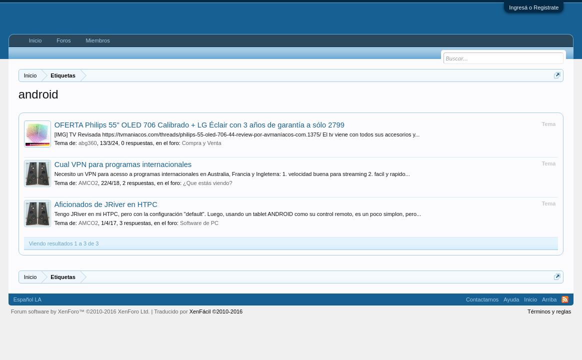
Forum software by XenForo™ (80, 311)
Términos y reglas (549, 311)
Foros (63, 41)
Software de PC (199, 223)
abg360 (87, 143)
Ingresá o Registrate (533, 7)
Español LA (28, 299)
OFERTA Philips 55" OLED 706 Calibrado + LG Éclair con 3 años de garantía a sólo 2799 (199, 125)
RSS (565, 299)
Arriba (549, 299)
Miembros (98, 41)
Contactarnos (482, 299)
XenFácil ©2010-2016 (216, 311)
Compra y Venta (202, 143)
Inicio (35, 41)
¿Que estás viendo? (207, 183)
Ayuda (511, 299)
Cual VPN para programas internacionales (123, 164)
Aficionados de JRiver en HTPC (106, 204)
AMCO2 (88, 183)
